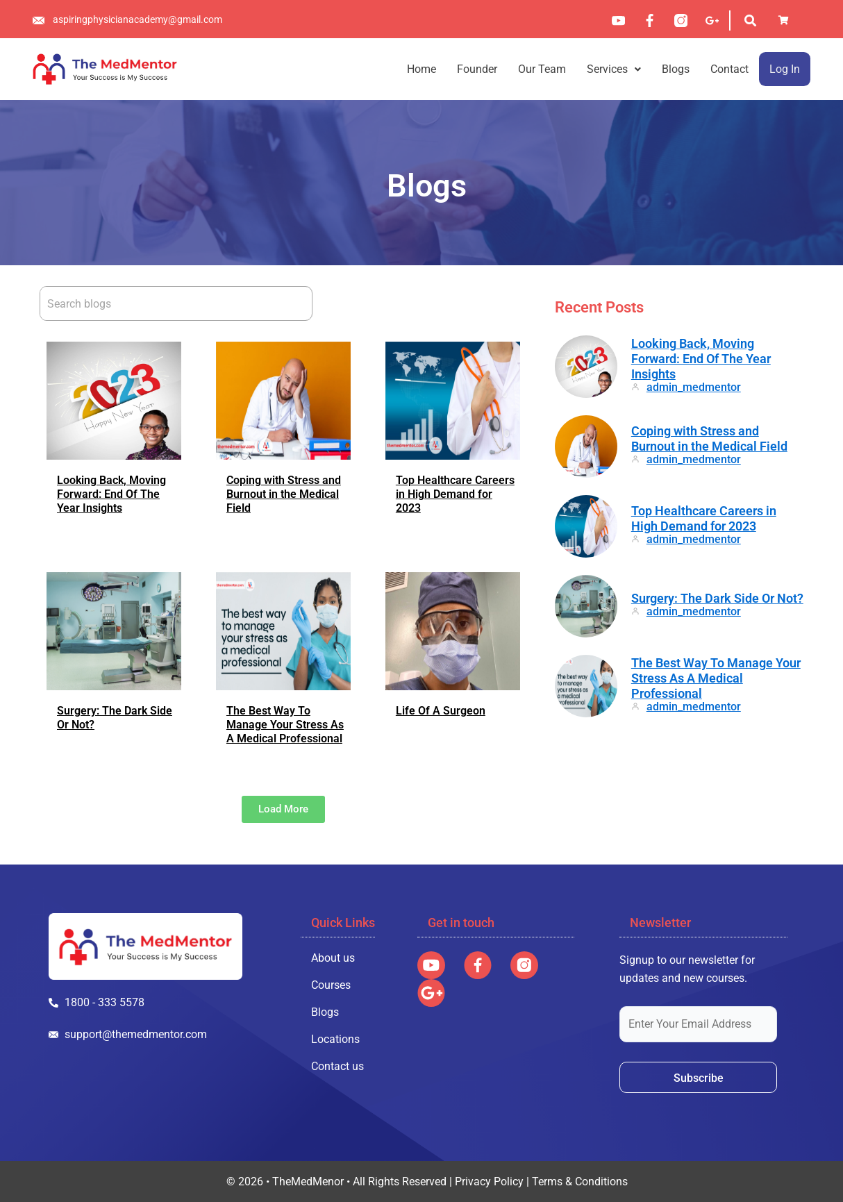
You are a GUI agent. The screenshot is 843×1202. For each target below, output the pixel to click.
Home (421, 69)
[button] (613, 69)
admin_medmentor (693, 387)
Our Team (542, 69)
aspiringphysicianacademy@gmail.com (137, 19)
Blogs (676, 69)
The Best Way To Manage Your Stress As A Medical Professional (285, 724)
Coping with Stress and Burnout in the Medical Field (283, 494)
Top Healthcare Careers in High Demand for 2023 (455, 494)
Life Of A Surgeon (440, 710)
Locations (335, 1039)
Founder (477, 69)
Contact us (337, 1066)
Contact (729, 69)
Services (614, 69)
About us (333, 958)
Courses (331, 985)
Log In (784, 69)
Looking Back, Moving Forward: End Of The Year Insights (111, 494)
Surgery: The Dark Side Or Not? (717, 598)
